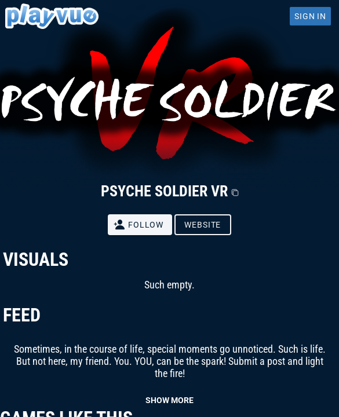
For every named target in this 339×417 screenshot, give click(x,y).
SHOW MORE (169, 400)
